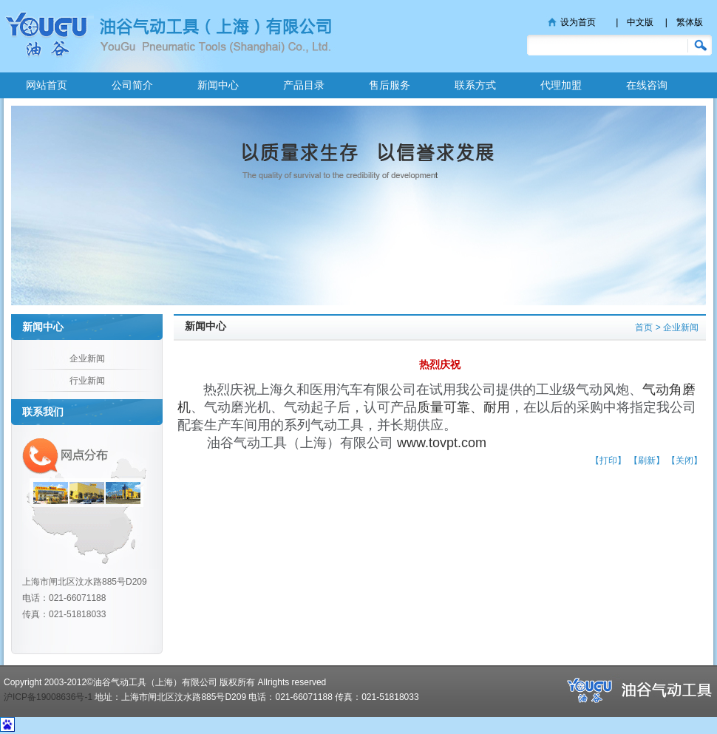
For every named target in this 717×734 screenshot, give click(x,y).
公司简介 (132, 85)
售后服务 (389, 85)
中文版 (640, 22)
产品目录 (303, 85)
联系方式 (475, 85)
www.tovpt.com (441, 442)
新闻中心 (218, 85)
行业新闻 (87, 381)
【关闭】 (684, 460)
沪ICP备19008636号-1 (48, 697)
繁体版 (689, 22)
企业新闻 (87, 358)
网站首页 (46, 85)
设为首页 (578, 22)
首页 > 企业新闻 (667, 327)
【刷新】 (647, 460)
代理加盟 (561, 85)
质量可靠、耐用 (463, 407)
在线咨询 (646, 85)
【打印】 (608, 460)
